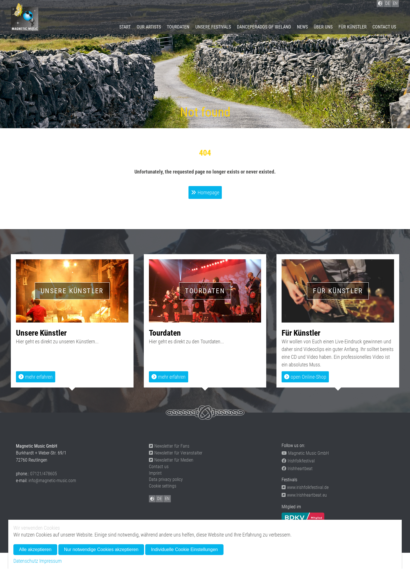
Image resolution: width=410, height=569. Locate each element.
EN (167, 498)
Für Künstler (353, 27)
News (302, 27)
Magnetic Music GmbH (305, 453)
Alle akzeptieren (35, 549)
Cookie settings (162, 486)
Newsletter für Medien (171, 460)
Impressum (50, 561)
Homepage (208, 192)
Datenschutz (25, 561)
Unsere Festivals (213, 27)
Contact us (384, 27)
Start (125, 27)
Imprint (155, 473)
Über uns (323, 27)
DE (159, 498)
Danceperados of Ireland (264, 27)
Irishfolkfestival (298, 461)
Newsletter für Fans (169, 446)
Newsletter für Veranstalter (175, 453)
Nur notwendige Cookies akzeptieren (101, 549)
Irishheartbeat (297, 468)
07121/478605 (43, 473)
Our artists (149, 27)
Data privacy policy (166, 479)
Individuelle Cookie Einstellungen (184, 549)
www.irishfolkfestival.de (305, 487)
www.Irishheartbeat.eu (304, 495)
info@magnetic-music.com (52, 480)
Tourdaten (178, 27)
